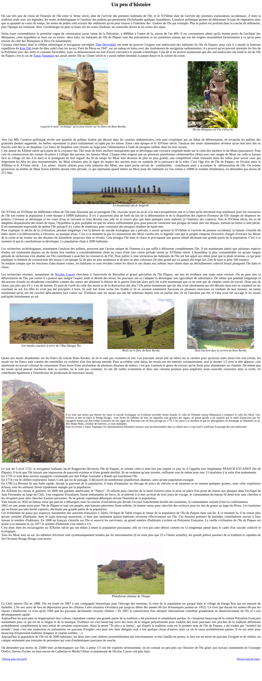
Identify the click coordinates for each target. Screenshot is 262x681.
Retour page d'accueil (14, 659)
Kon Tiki (25, 48)
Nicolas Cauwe (65, 274)
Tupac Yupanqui (43, 55)
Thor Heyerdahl (105, 44)
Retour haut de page (248, 659)
